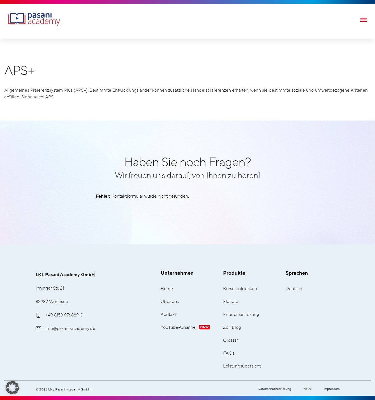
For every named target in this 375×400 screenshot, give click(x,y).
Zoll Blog (232, 327)
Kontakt (168, 314)
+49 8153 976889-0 (60, 315)
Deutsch (294, 289)
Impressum (331, 389)
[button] (12, 387)
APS (49, 97)
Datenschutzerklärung (274, 389)
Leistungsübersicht (242, 366)
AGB (307, 389)
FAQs (228, 353)
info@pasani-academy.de (65, 328)
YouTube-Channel (185, 327)
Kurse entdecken (240, 289)
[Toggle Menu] (363, 20)
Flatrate (230, 301)
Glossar (230, 340)
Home (167, 289)
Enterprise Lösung (241, 314)
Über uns (170, 301)
